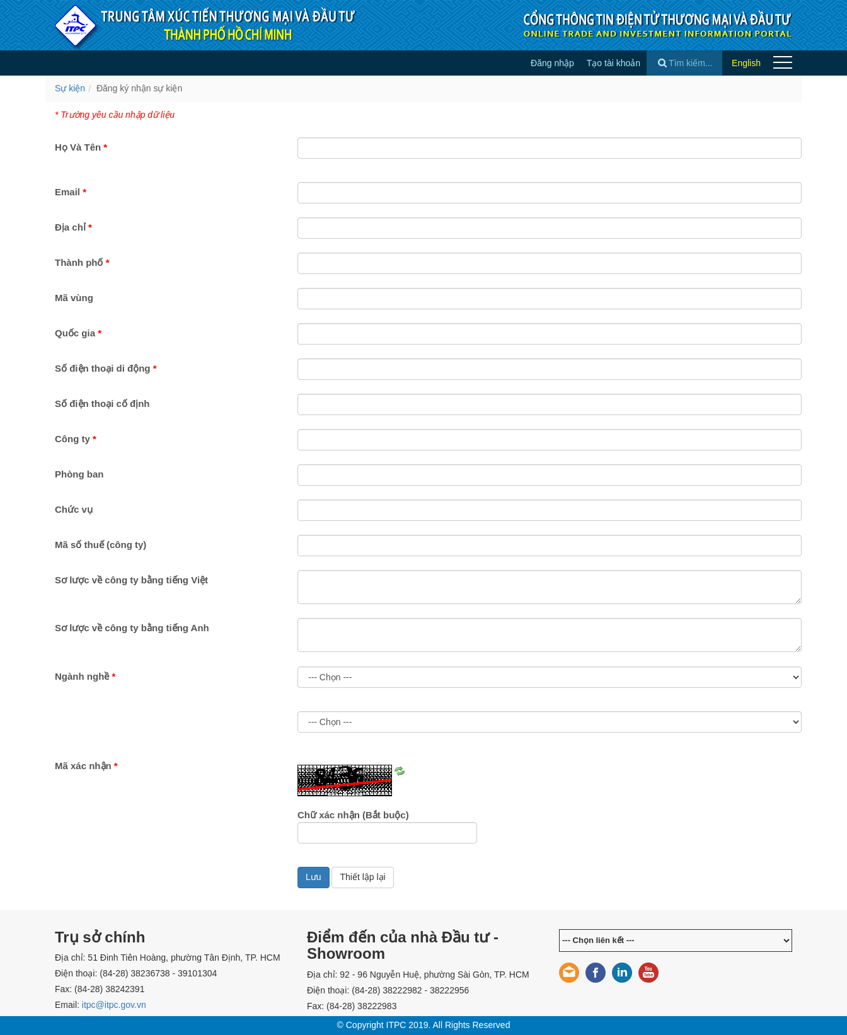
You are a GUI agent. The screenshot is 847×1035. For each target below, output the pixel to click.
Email (70, 191)
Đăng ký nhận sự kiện (139, 88)
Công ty (75, 438)
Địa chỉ (73, 227)
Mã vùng (74, 297)
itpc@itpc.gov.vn (114, 1005)
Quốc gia (78, 333)
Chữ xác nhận (353, 814)
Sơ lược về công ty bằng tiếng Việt (131, 580)
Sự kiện (70, 88)
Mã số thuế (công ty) (100, 544)
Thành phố (82, 262)
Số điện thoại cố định (102, 403)
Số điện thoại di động (105, 368)
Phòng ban (79, 474)
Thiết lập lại (362, 877)
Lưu (313, 877)
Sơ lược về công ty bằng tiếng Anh (132, 627)
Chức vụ (74, 509)
